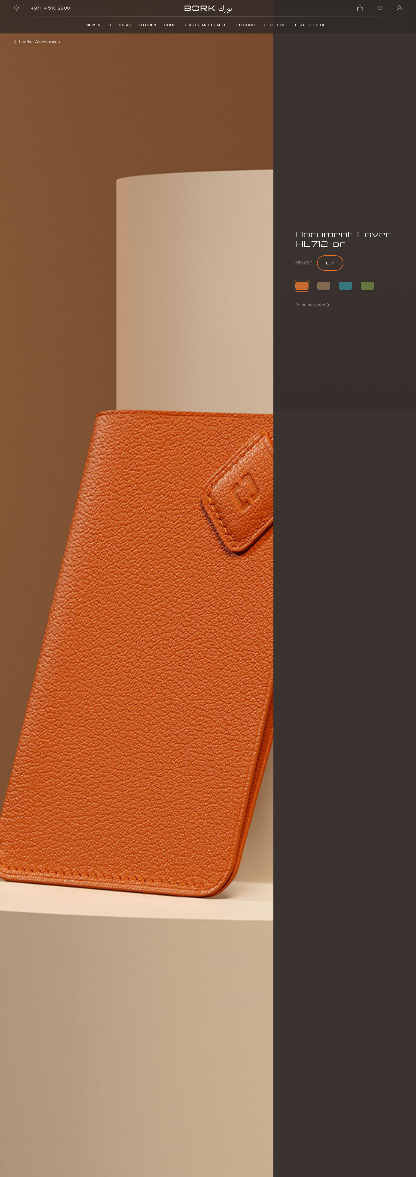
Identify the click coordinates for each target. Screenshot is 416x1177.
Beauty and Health (205, 25)
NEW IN (93, 25)
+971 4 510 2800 (50, 8)
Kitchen (147, 25)
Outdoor (244, 25)
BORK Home (275, 25)
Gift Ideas (119, 25)
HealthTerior (310, 25)
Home (170, 25)
